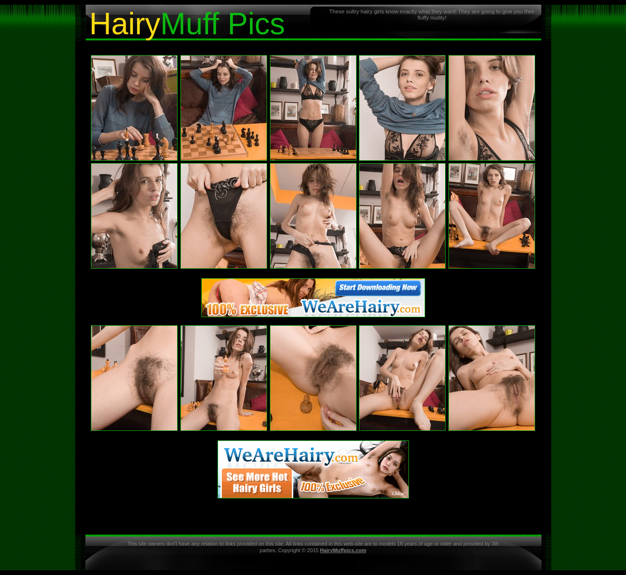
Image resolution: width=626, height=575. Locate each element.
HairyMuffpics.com (343, 550)
